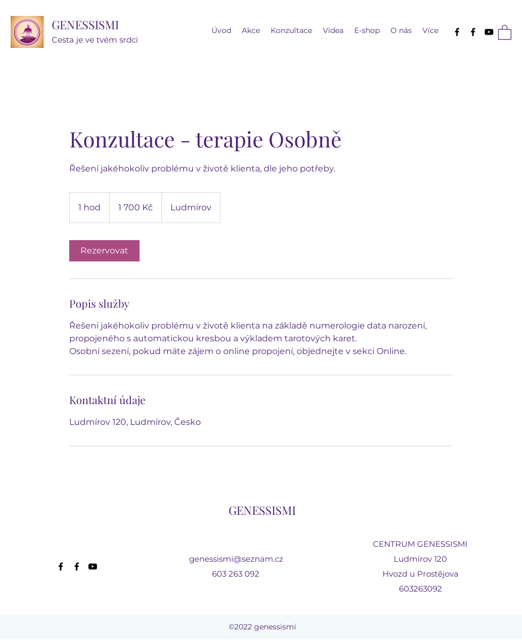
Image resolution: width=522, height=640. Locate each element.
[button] (333, 30)
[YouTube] (489, 32)
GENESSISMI (85, 24)
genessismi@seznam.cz (236, 559)
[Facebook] (457, 32)
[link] (104, 250)
